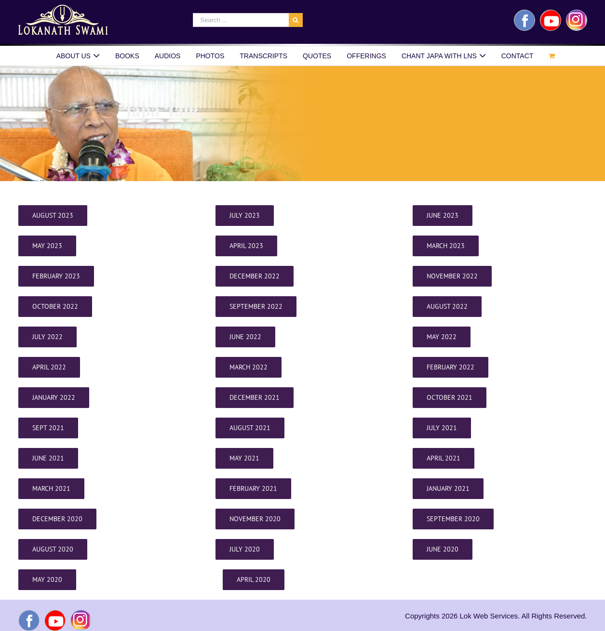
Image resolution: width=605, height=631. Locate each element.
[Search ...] (241, 20)
